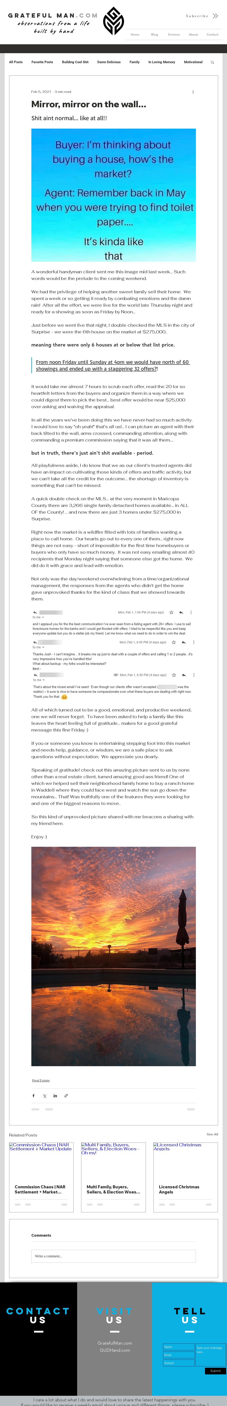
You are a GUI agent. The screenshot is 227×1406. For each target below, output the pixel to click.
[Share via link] (66, 1096)
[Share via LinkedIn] (55, 1096)
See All (212, 1134)
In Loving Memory (162, 62)
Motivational (193, 62)
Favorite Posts (42, 62)
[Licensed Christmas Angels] (186, 1161)
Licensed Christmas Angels (179, 1189)
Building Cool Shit (75, 62)
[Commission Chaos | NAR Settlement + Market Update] (41, 1161)
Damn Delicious (109, 62)
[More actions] (193, 91)
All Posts (16, 62)
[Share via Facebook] (33, 1096)
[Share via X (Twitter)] (44, 1096)
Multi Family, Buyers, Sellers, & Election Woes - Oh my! (113, 1189)
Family (135, 62)
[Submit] (215, 1371)
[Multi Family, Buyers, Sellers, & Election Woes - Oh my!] (113, 1161)
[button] (202, 16)
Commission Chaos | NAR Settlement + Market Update (40, 1189)
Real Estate (41, 1080)
